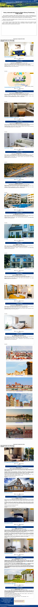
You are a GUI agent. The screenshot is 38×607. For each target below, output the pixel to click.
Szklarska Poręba (30, 539)
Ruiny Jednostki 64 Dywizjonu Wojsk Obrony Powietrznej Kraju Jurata (19, 601)
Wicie (32, 448)
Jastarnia (31, 73)
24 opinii (24, 590)
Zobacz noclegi (19, 61)
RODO (9, 602)
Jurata (32, 194)
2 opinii (22, 215)
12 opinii (24, 306)
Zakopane (31, 478)
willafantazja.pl (36, 0)
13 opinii (25, 124)
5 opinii (25, 94)
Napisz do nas (28, 605)
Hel (32, 133)
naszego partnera (22, 97)
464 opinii (25, 185)
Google (2, 598)
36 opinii (23, 560)
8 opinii (23, 154)
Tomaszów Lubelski (30, 569)
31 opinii (22, 336)
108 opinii (23, 499)
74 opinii (21, 245)
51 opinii (25, 469)
